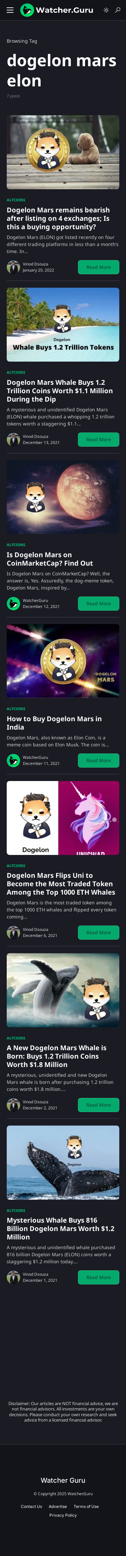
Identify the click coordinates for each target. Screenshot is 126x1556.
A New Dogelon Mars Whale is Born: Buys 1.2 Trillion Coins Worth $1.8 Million (57, 1056)
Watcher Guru (63, 1480)
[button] (10, 10)
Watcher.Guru (35, 600)
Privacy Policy (63, 1515)
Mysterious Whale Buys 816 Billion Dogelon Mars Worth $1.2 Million (60, 1228)
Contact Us (31, 1506)
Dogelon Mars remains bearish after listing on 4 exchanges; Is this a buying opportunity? (58, 218)
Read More (98, 267)
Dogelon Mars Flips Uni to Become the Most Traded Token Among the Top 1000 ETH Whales (61, 883)
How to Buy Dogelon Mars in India (54, 722)
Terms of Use (86, 1506)
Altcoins (16, 199)
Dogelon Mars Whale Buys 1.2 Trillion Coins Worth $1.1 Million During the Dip (60, 390)
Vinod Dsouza (35, 264)
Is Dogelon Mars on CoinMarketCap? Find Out (50, 558)
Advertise (58, 1506)
